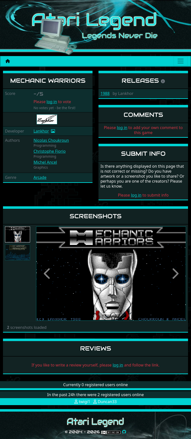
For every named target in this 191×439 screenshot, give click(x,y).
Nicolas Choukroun (51, 140)
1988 (105, 93)
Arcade (40, 177)
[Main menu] (181, 61)
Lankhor (41, 131)
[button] (47, 273)
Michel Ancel (45, 162)
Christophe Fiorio (50, 151)
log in (52, 101)
